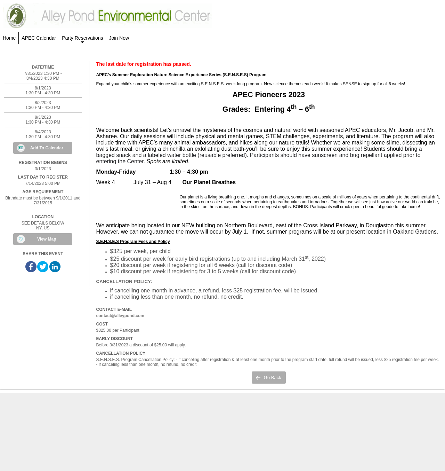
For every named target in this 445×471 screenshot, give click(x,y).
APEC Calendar (39, 38)
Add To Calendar (46, 148)
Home (9, 38)
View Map (46, 239)
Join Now (119, 38)
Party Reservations (82, 39)
